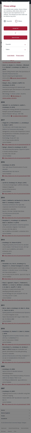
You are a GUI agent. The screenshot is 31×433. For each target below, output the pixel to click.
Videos (20, 21)
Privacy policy (20, 55)
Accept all (15, 28)
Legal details (10, 55)
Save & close (15, 37)
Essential (9, 21)
